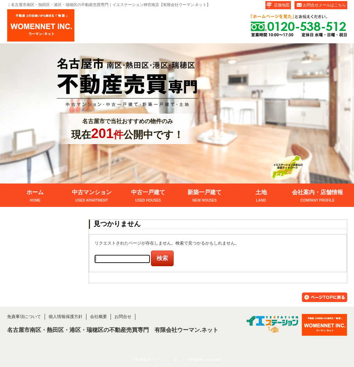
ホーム (35, 196)
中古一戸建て (148, 196)
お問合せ (122, 316)
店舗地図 (282, 5)
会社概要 (98, 316)
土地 (261, 196)
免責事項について (24, 316)
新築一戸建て (204, 196)
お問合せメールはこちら (324, 5)
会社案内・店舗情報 (317, 196)
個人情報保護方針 (66, 316)
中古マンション (91, 196)
